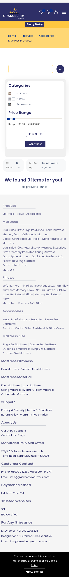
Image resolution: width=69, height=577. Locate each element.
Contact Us (8, 435)
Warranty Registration (34, 414)
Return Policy (9, 414)
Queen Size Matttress (16, 349)
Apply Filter (35, 143)
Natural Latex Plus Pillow (51, 290)
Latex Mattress (32, 385)
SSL (3, 509)
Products (28, 36)
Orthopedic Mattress (14, 394)
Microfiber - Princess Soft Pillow (23, 303)
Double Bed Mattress (43, 344)
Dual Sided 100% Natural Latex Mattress (27, 247)
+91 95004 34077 (40, 472)
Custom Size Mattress (17, 353)
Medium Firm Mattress (35, 369)
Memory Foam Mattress (38, 390)
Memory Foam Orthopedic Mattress (26, 234)
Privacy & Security (12, 410)
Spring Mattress (11, 390)
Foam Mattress (11, 385)
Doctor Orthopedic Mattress (21, 239)
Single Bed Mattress (15, 344)
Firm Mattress (10, 369)
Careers (21, 431)
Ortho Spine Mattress (16, 256)
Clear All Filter (35, 134)
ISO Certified (9, 514)
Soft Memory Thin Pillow (18, 285)
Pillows (20, 214)
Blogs (21, 435)
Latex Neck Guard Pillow (18, 294)
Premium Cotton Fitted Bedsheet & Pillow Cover (33, 328)
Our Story (7, 431)
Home (12, 36)
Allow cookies (34, 571)
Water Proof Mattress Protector (23, 319)
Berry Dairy (34, 24)
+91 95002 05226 (17, 472)
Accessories (47, 36)
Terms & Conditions (39, 410)
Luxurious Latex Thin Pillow (51, 285)
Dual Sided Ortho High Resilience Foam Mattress (33, 230)
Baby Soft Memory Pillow (18, 290)
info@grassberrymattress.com (29, 477)
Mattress (8, 214)
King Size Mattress (43, 349)
